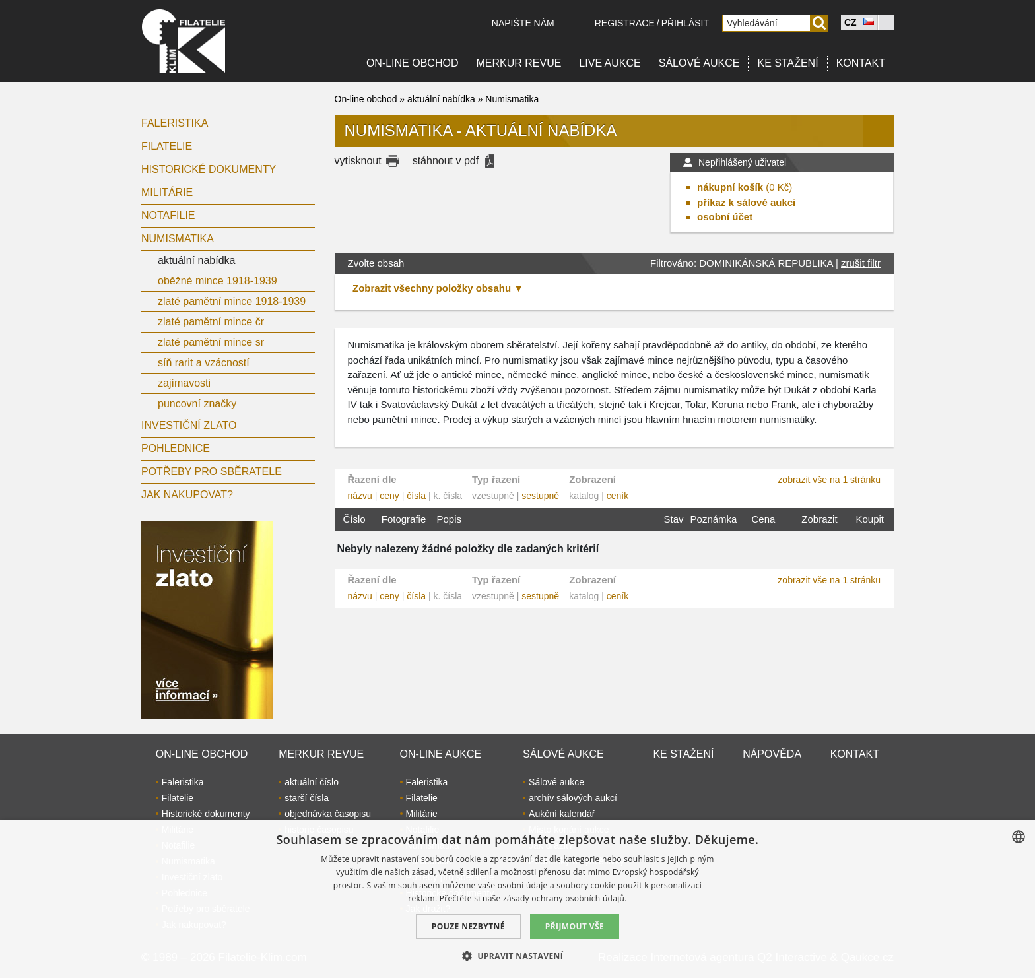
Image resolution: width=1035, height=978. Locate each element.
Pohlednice (175, 448)
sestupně (540, 495)
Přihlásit (685, 23)
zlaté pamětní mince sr (211, 342)
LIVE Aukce (609, 63)
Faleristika (174, 123)
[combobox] (1018, 836)
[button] (517, 955)
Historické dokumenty (208, 169)
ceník (617, 495)
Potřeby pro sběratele (211, 471)
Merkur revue (518, 63)
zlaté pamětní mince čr (211, 321)
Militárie (167, 192)
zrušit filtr (861, 263)
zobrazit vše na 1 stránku (829, 479)
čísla (416, 495)
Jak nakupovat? (187, 494)
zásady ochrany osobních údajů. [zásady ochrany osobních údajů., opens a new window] (565, 898)
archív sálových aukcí (573, 798)
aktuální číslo (311, 782)
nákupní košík (730, 187)
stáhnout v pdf (446, 160)
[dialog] (517, 899)
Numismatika (177, 238)
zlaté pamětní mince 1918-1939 (232, 301)
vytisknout (358, 160)
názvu (360, 495)
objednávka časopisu (327, 813)
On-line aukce (441, 754)
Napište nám (523, 23)
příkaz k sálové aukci (746, 202)
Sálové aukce (699, 63)
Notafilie (168, 215)
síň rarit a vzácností (204, 362)
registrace (625, 23)
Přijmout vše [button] (574, 926)
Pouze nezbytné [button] (468, 926)
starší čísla (306, 798)
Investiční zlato (188, 425)
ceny (389, 495)
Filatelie (166, 146)
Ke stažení (787, 63)
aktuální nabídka (196, 260)
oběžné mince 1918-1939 (217, 280)
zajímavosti (184, 383)
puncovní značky (197, 403)
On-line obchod (412, 63)
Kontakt (860, 63)
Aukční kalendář (562, 813)
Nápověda (772, 754)
